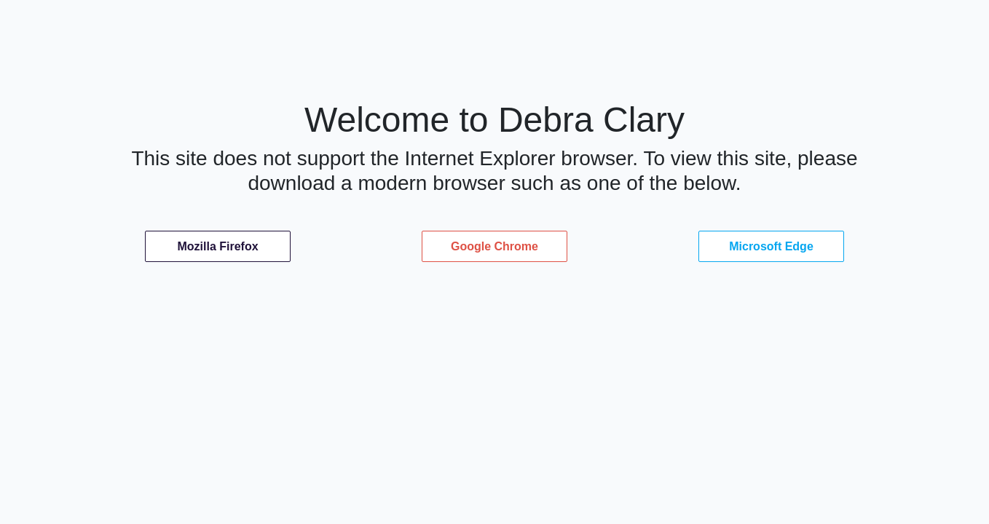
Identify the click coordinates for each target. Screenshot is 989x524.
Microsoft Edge (771, 246)
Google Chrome (494, 246)
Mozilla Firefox (217, 246)
